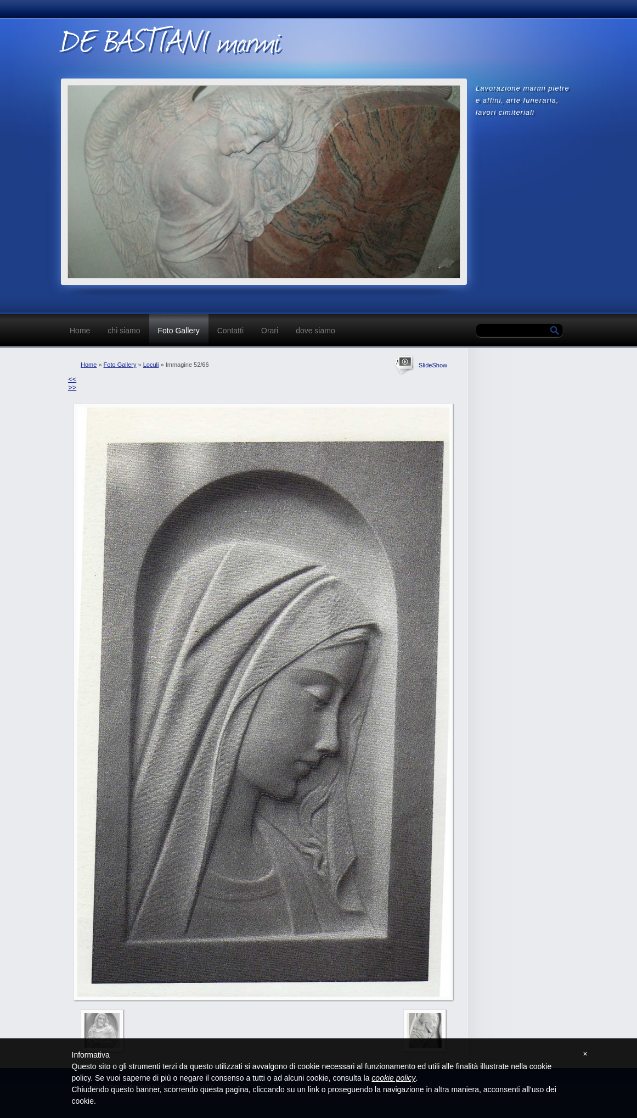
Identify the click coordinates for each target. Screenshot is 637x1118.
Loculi (151, 364)
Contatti (230, 330)
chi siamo (124, 330)
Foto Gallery (179, 330)
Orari (269, 330)
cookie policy (393, 1078)
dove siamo (315, 330)
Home (80, 330)
